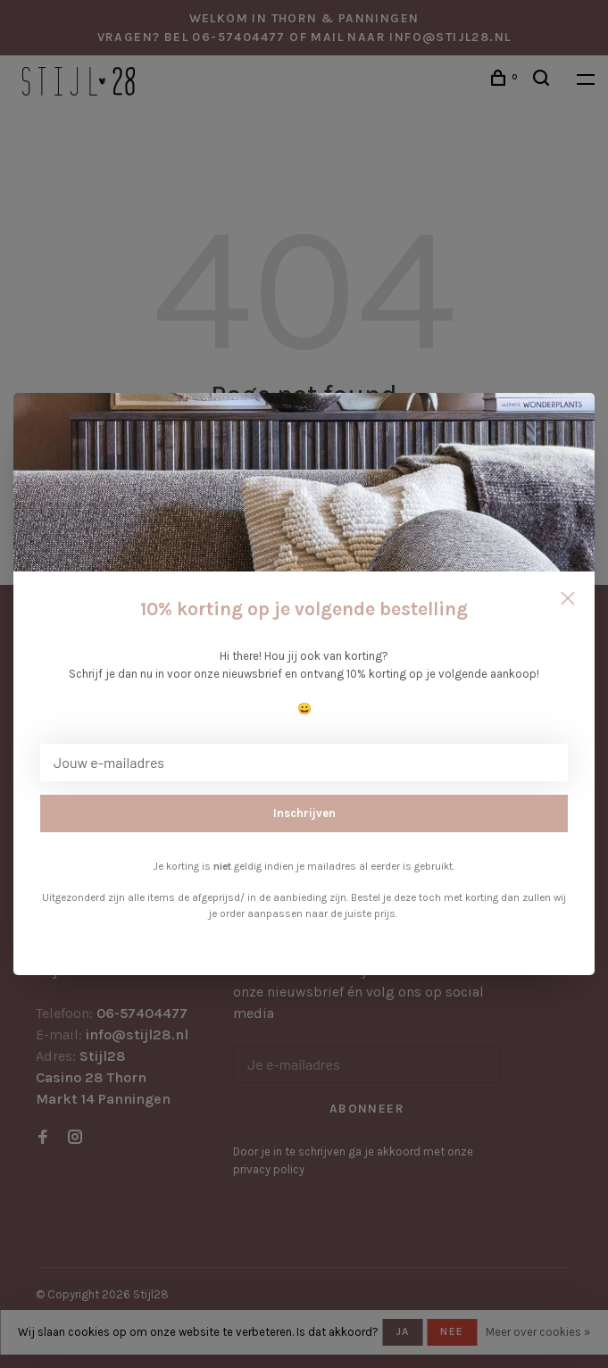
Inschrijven (304, 813)
